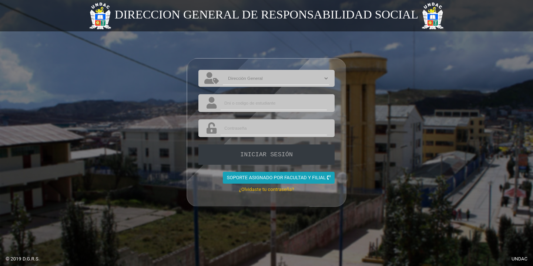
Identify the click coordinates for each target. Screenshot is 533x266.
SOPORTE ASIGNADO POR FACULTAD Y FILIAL (279, 177)
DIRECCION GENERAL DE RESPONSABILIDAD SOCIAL (266, 14)
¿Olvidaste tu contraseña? (266, 189)
